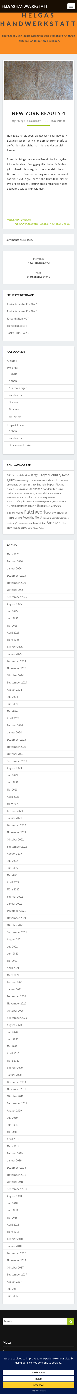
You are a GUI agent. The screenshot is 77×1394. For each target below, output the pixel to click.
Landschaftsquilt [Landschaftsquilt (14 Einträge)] (16, 501)
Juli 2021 (12, 946)
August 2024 (14, 689)
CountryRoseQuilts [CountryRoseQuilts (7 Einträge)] (24, 480)
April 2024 (13, 718)
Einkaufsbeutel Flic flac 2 (22, 304)
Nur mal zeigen (18, 388)
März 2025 (13, 639)
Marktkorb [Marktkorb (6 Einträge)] (30, 502)
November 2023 (16, 746)
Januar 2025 (14, 654)
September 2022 (17, 846)
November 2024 (16, 668)
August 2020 (14, 1025)
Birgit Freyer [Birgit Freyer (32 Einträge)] (40, 475)
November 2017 (16, 1260)
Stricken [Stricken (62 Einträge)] (54, 522)
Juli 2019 (12, 1117)
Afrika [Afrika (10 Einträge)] (27, 475)
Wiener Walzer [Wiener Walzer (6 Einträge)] (38, 528)
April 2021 (13, 968)
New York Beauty (60, 223)
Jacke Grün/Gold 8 (18, 333)
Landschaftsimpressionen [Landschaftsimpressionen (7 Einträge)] (44, 497)
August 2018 (14, 1196)
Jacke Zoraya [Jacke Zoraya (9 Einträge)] (30, 493)
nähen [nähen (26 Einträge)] (39, 506)
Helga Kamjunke (29, 120)
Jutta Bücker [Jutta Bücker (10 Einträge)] (43, 493)
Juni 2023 (12, 782)
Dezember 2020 (16, 996)
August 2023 (14, 768)
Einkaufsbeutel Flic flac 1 (22, 311)
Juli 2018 (12, 1203)
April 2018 (13, 1224)
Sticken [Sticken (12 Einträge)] (42, 523)
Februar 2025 (15, 647)
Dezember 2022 (16, 825)
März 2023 (13, 804)
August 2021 (14, 939)
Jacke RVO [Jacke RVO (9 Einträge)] (18, 493)
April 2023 (13, 796)
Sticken (13, 402)
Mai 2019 (12, 1132)
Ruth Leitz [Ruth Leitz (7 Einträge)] (47, 518)
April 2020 (13, 1053)
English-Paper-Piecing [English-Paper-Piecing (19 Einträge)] (50, 484)
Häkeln (13, 373)
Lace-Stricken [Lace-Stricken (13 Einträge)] (25, 497)
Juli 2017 (12, 1289)
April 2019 (13, 1139)
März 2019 (13, 1146)
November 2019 (16, 1089)
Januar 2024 (14, 732)
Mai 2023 (12, 789)
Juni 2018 (12, 1210)
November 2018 (16, 1174)
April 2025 (13, 632)
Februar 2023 (15, 811)
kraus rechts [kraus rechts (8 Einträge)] (55, 493)
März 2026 (13, 554)
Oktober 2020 (15, 1010)
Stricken (14, 409)
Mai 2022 (12, 875)
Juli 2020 (12, 1032)
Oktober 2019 (15, 1096)
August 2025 (14, 604)
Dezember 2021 (16, 910)
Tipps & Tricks (15, 425)
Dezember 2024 (16, 661)
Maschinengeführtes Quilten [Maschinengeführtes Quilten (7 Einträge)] (46, 501)
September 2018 (17, 1189)
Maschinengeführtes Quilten (31, 223)
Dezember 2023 (16, 739)
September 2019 (17, 1103)
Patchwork (13, 219)
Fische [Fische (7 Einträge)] (9, 489)
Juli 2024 (12, 697)
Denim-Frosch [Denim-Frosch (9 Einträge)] (39, 480)
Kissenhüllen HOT (18, 318)
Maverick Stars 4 (17, 325)
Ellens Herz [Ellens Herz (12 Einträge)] (12, 484)
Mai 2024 (12, 711)
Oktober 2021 (15, 925)
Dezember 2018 (16, 1167)
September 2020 (17, 1017)
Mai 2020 (12, 1046)
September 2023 (17, 761)
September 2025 (17, 597)
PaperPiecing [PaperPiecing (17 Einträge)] (15, 512)
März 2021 (13, 975)
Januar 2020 (14, 1075)
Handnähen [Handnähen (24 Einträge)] (34, 489)
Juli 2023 (12, 775)
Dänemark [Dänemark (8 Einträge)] (63, 480)
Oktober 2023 (15, 754)
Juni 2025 (12, 618)
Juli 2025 (12, 611)
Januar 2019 (14, 1160)
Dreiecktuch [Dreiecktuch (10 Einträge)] (51, 480)
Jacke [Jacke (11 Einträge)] (10, 493)
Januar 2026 (14, 568)
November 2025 (16, 582)
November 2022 (16, 832)
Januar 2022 (14, 903)
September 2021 (17, 932)
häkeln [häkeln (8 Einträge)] (61, 489)
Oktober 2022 (15, 839)
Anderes (12, 360)
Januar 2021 (14, 989)
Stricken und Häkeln (21, 445)
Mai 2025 (12, 625)
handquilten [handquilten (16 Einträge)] (50, 489)
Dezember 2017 (16, 1253)
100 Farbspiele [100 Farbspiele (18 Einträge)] (15, 475)
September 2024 (17, 682)
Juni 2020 (12, 1039)
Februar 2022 (15, 896)
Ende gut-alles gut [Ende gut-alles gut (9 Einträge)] (27, 484)
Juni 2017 (12, 1296)
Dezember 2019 (16, 1082)
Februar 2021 (15, 982)
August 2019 (14, 1110)
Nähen (13, 381)
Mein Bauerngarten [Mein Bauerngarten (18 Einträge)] (22, 506)
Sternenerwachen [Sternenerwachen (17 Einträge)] (27, 523)
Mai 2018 (12, 1217)
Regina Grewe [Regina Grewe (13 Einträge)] (14, 517)
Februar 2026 (15, 561)
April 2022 (13, 882)
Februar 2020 (15, 1067)
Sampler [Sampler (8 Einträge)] (55, 517)
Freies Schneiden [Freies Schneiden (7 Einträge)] (20, 489)
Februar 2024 (15, 725)
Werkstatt (15, 416)
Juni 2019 (12, 1125)
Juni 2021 (12, 953)
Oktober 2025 (15, 589)
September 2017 (17, 1274)
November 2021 (16, 918)
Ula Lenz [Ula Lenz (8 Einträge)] (28, 527)
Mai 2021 (12, 960)
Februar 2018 (15, 1239)
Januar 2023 (14, 818)
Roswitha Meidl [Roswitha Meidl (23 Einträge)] (32, 518)
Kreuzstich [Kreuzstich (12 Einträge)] (12, 497)
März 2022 (13, 889)
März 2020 (13, 1060)
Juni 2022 (12, 868)
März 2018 (13, 1231)
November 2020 (16, 1003)
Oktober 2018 (15, 1181)
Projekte (26, 219)
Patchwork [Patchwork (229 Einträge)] (35, 511)
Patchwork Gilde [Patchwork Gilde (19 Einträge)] (57, 512)
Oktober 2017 (15, 1267)
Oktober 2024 (15, 675)
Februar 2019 (15, 1153)
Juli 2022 (12, 861)
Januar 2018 (14, 1246)
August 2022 (14, 854)
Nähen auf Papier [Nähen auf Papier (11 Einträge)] (52, 506)
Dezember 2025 (16, 575)
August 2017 (14, 1281)
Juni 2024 (12, 704)
